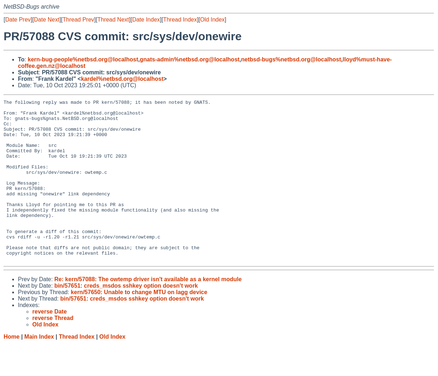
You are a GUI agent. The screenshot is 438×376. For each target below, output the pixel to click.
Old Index (212, 20)
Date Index (146, 20)
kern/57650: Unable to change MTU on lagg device (139, 324)
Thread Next (113, 20)
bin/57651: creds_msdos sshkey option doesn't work (126, 318)
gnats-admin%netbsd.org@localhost (190, 59)
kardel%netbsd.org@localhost (122, 79)
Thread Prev (78, 20)
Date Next (46, 20)
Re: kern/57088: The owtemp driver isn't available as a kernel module (147, 311)
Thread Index (180, 20)
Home (11, 369)
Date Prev (17, 20)
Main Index (39, 369)
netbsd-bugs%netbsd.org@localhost (291, 59)
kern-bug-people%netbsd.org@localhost (83, 59)
